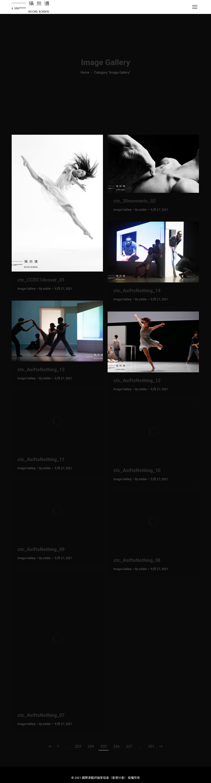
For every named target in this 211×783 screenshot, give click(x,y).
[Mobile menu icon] (194, 7)
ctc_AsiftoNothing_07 (40, 715)
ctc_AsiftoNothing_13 (40, 369)
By (45, 288)
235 (103, 746)
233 (78, 746)
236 (116, 746)
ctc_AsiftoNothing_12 (136, 380)
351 (151, 746)
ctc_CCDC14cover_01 (41, 280)
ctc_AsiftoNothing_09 (40, 549)
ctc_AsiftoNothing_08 (136, 560)
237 (129, 746)
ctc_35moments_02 (134, 201)
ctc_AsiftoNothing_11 (40, 459)
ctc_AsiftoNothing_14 (136, 290)
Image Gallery (26, 288)
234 (91, 746)
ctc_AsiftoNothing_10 (136, 470)
